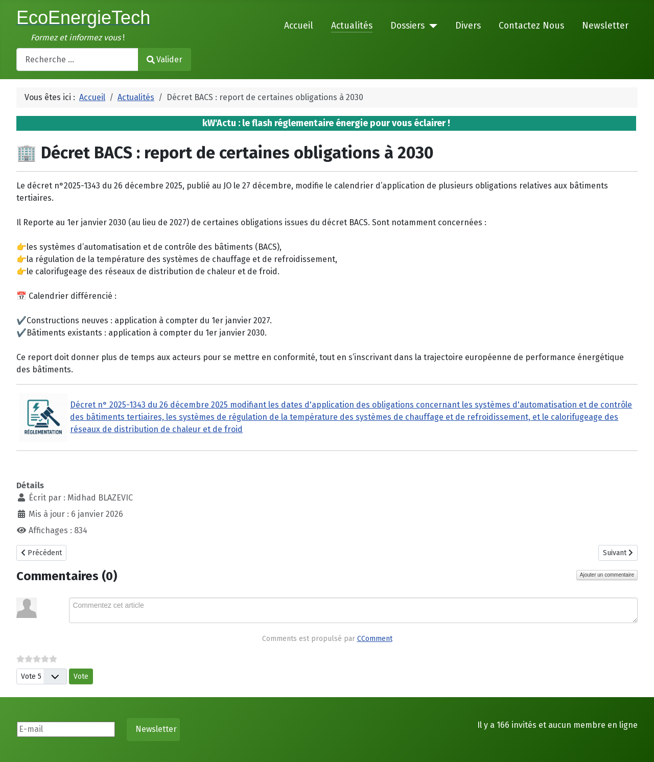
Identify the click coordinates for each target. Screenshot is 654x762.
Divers (468, 25)
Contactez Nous (531, 25)
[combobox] (77, 59)
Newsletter (605, 25)
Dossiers (407, 25)
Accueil (298, 25)
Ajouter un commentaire (607, 575)
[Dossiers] (431, 26)
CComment (374, 638)
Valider (164, 59)
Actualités (351, 25)
